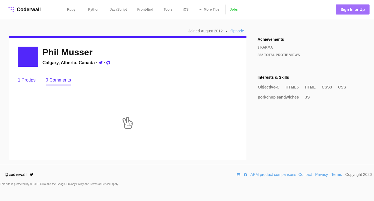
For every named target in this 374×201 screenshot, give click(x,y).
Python (94, 9)
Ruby (71, 9)
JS (307, 97)
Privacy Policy (75, 184)
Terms (336, 174)
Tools (168, 9)
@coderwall (19, 174)
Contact (305, 174)
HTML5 (292, 87)
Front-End (145, 9)
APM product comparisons (273, 174)
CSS (342, 87)
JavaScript (118, 9)
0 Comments (58, 80)
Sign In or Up (353, 9)
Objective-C (269, 87)
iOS (186, 9)
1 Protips (27, 80)
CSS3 (327, 87)
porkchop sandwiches (278, 97)
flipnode (237, 31)
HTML (310, 87)
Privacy (321, 174)
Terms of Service (100, 184)
